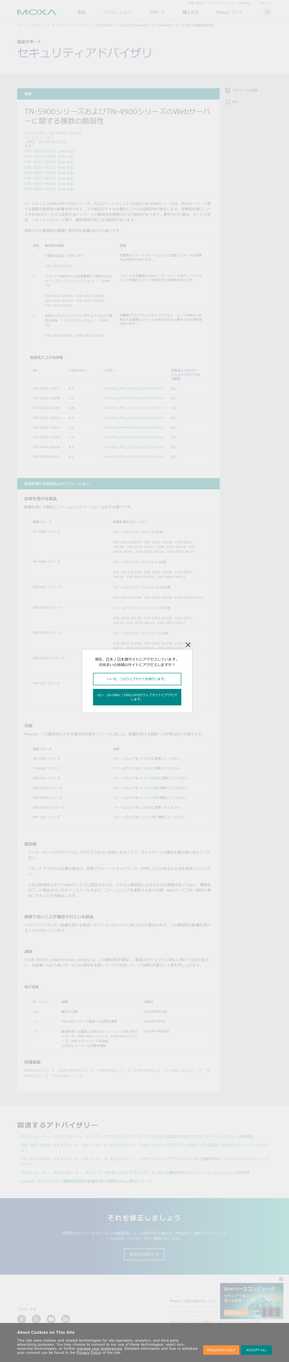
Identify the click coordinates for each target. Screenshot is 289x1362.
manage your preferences (99, 1348)
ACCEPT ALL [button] (256, 1350)
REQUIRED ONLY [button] (221, 1350)
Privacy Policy (89, 1353)
